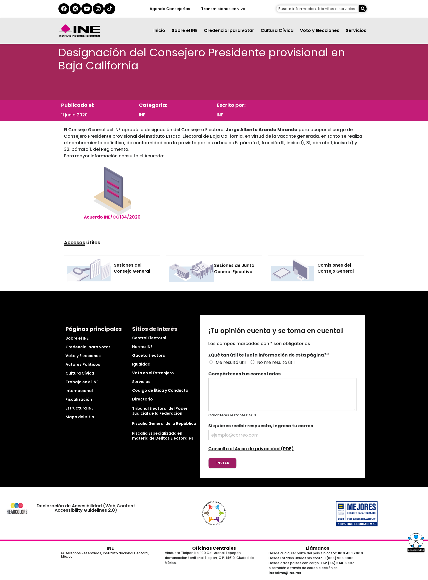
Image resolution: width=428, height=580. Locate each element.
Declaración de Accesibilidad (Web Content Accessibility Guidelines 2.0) (86, 508)
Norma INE (142, 346)
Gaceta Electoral (149, 355)
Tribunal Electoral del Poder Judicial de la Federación (160, 411)
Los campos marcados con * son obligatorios (259, 343)
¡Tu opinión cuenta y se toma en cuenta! (275, 331)
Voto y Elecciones (319, 30)
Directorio (142, 399)
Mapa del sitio (80, 417)
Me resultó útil (231, 362)
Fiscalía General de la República (164, 423)
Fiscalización (79, 399)
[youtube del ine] (86, 8)
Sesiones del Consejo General (132, 268)
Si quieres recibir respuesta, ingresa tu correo (260, 426)
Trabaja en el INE (82, 382)
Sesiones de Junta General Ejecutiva (234, 269)
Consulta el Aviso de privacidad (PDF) (251, 449)
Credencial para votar (229, 30)
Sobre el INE (184, 30)
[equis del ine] (75, 8)
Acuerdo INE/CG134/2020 (112, 217)
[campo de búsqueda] (317, 8)
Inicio (159, 30)
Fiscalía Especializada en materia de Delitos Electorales (162, 436)
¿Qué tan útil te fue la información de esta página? (268, 355)
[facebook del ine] (63, 8)
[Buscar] (363, 8)
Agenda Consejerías (169, 8)
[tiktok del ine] (109, 8)
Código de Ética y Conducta (160, 390)
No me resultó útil (276, 362)
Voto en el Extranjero (153, 373)
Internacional (79, 390)
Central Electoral (149, 338)
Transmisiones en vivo (223, 8)
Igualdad (141, 364)
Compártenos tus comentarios (244, 374)
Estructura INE (79, 408)
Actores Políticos (83, 364)
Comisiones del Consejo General (335, 268)
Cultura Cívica (277, 30)
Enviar (222, 463)
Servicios (356, 30)
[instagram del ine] (98, 8)
